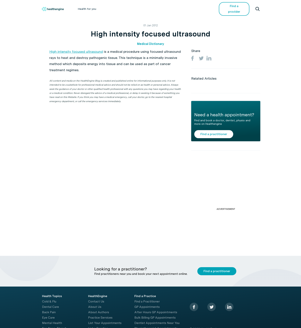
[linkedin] (229, 307)
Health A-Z (113, 8)
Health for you (87, 8)
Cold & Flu (49, 301)
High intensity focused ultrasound (76, 52)
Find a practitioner (213, 134)
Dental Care (50, 307)
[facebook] (194, 307)
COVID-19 (198, 8)
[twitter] (211, 307)
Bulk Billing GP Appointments (155, 317)
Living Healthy (138, 8)
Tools (160, 8)
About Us (94, 307)
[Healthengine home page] (53, 9)
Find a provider (234, 8)
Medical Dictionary (150, 44)
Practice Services (100, 317)
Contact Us (96, 301)
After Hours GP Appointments (155, 312)
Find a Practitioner (147, 301)
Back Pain (49, 312)
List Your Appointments (105, 323)
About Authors (98, 312)
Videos (178, 8)
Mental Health (52, 323)
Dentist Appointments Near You (156, 323)
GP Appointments (147, 307)
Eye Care (48, 317)
